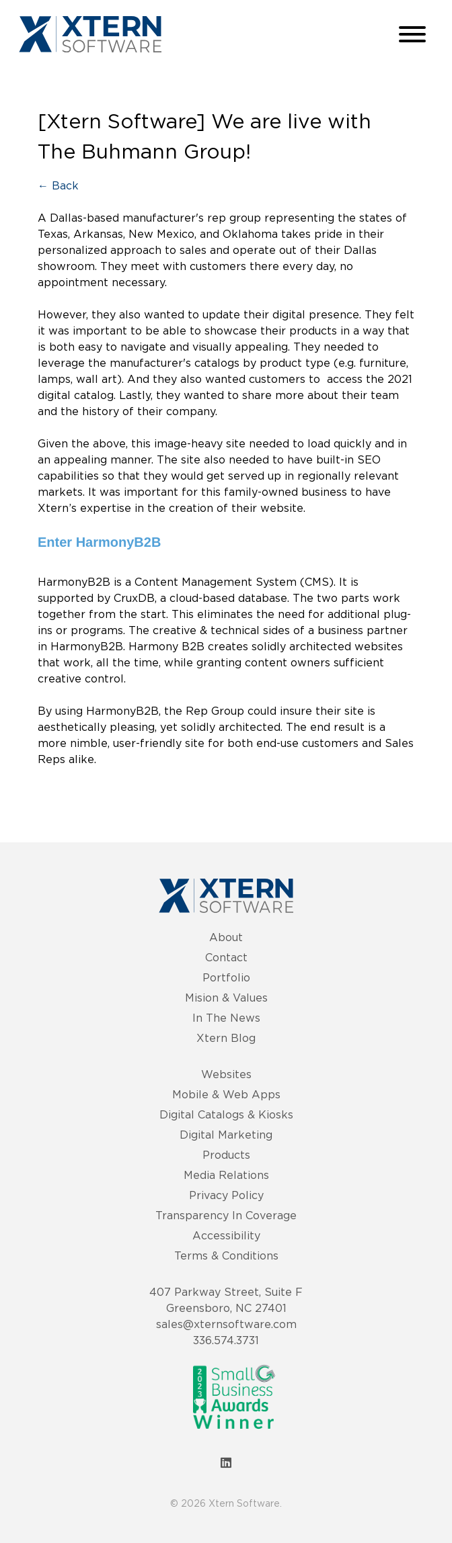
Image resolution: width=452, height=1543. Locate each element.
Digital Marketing (226, 1135)
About (226, 937)
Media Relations (226, 1175)
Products (226, 1155)
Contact (226, 957)
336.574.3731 (226, 1340)
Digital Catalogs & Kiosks (226, 1114)
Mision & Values (226, 997)
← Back (58, 185)
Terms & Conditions (226, 1255)
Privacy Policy (226, 1195)
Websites (226, 1074)
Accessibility (226, 1235)
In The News (226, 1018)
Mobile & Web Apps (226, 1094)
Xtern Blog (226, 1038)
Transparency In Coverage (226, 1215)
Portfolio (226, 977)
